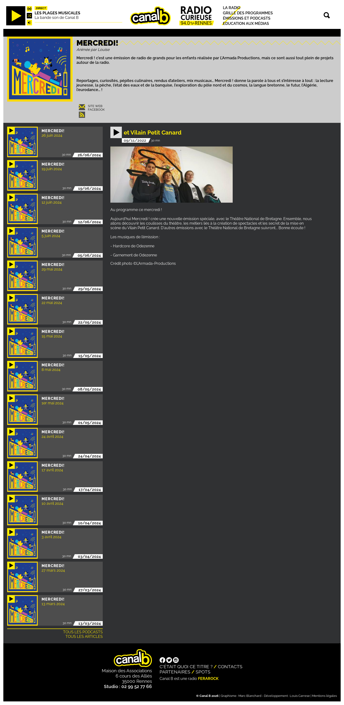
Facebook (96, 109)
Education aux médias (246, 23)
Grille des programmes (248, 13)
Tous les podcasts (83, 632)
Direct (41, 8)
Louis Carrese (300, 696)
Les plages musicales (57, 13)
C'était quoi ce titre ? (186, 666)
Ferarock (208, 678)
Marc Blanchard (249, 696)
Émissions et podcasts (246, 18)
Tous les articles (84, 636)
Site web (95, 106)
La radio (231, 7)
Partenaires (175, 671)
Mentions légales (324, 696)
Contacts (230, 666)
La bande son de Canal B (57, 17)
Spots (203, 671)
